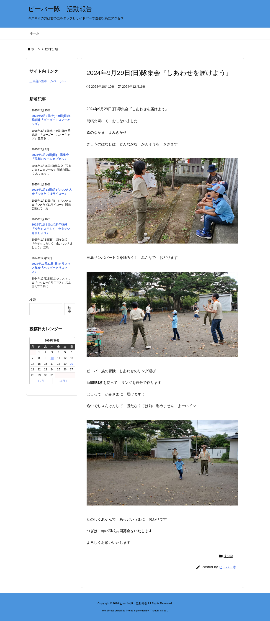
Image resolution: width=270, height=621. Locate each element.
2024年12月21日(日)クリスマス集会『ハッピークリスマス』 (51, 268)
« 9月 (40, 380)
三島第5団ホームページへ (47, 81)
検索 (32, 300)
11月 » (63, 380)
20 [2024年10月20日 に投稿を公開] (71, 363)
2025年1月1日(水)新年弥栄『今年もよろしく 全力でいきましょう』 (51, 228)
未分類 (53, 49)
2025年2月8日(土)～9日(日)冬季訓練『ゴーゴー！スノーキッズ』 (51, 120)
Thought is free (158, 610)
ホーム (35, 49)
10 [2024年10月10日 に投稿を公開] (52, 358)
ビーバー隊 (227, 567)
